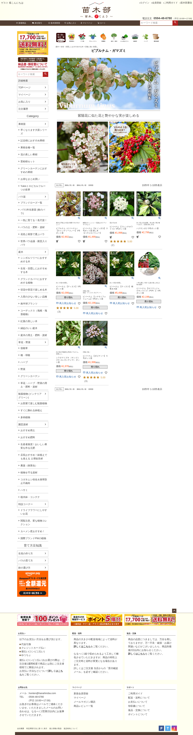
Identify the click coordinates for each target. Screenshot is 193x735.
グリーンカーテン (30, 376)
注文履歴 (23, 109)
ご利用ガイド (171, 2)
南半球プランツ (29, 303)
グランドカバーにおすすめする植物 (34, 281)
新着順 (90, 185)
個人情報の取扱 (55, 728)
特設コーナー (25, 504)
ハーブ (24, 362)
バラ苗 (22, 196)
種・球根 (25, 355)
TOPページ (24, 87)
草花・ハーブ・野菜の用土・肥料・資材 (34, 385)
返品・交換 (131, 633)
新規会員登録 (81, 693)
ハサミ (24, 490)
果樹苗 (22, 124)
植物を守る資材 (29, 472)
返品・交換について (139, 710)
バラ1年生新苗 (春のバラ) (33, 211)
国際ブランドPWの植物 (33, 538)
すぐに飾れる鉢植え (31, 410)
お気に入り (70, 23)
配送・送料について (139, 697)
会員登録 (156, 2)
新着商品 (21, 23)
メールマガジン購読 (84, 701)
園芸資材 (23, 424)
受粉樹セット (28, 161)
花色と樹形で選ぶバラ (33, 234)
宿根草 (24, 348)
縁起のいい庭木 (29, 328)
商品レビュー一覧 (83, 706)
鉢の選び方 (24, 567)
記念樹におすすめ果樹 (33, 140)
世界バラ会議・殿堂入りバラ (34, 243)
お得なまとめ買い (30, 179)
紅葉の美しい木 (29, 321)
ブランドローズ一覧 (31, 202)
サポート (130, 687)
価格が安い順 (70, 185)
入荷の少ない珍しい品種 (34, 296)
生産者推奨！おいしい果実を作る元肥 (34, 446)
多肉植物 (25, 417)
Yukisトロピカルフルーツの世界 (33, 188)
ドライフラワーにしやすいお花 (34, 512)
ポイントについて (137, 714)
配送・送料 (77, 633)
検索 (175, 23)
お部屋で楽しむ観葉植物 (34, 403)
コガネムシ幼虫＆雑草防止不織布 (34, 481)
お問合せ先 (22, 687)
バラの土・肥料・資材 (33, 227)
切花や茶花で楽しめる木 (34, 289)
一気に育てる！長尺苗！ (34, 220)
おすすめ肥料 (28, 437)
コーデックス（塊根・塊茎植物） (34, 312)
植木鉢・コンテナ (30, 497)
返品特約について (71, 728)
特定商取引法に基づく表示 (36, 728)
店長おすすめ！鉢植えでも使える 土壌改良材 (34, 457)
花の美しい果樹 (29, 154)
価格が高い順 (81, 185)
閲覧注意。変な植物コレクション (34, 522)
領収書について (136, 706)
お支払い (21, 633)
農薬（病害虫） (29, 465)
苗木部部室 (54, 23)
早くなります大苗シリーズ (34, 132)
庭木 (20, 252)
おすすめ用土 (28, 430)
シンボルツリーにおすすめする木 (34, 260)
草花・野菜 (24, 342)
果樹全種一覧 (28, 147)
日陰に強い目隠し (91, 47)
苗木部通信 (186, 2)
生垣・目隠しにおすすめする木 (34, 270)
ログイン (144, 2)
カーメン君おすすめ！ (33, 531)
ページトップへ (174, 611)
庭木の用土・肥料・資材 (34, 335)
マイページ (86, 23)
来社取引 (37, 23)
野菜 (23, 369)
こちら (87, 646)
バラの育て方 (25, 560)
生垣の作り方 (25, 553)
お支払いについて (137, 701)
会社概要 (20, 728)
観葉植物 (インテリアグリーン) (30, 396)
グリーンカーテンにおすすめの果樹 (34, 170)
